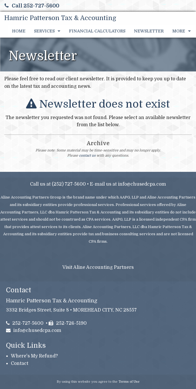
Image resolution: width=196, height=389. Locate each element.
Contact (19, 363)
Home (18, 31)
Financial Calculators (97, 31)
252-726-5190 (68, 323)
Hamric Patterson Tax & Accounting (60, 18)
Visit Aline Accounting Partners (98, 267)
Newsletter (149, 31)
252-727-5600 (25, 323)
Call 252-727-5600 (32, 6)
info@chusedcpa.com (142, 184)
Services (44, 31)
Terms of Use (129, 382)
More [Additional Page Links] (178, 31)
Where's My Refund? (34, 356)
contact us (87, 155)
